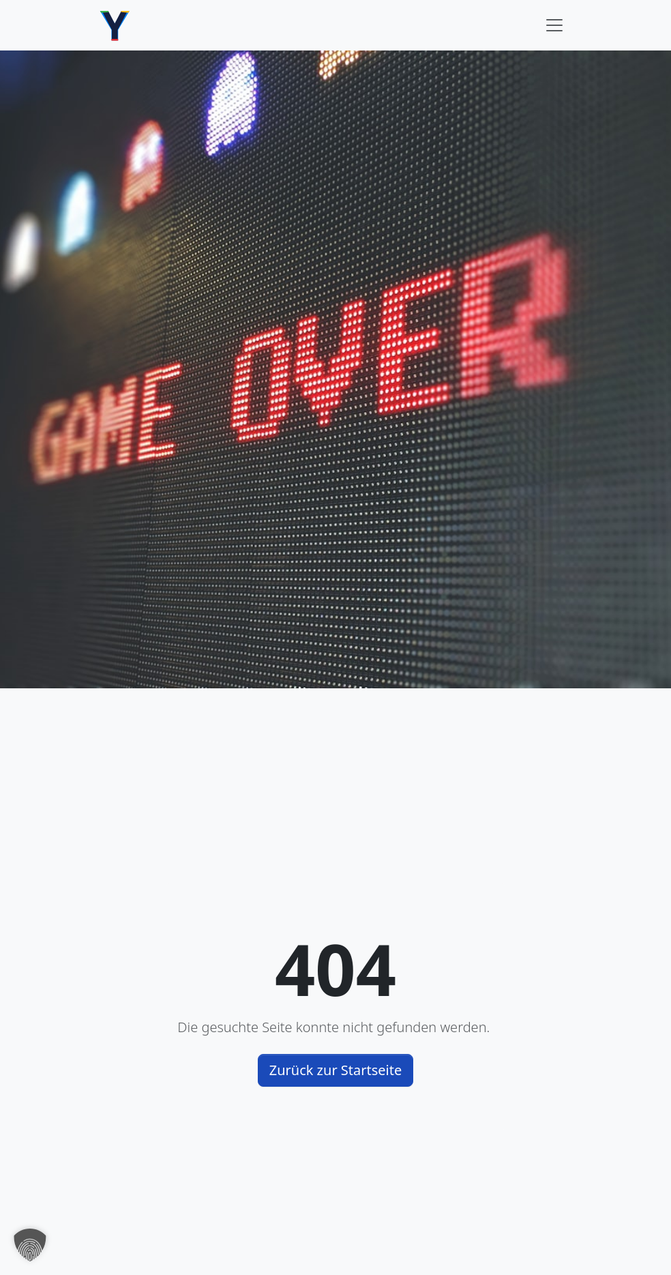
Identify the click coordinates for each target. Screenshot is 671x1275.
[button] (30, 1245)
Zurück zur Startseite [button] (335, 1070)
